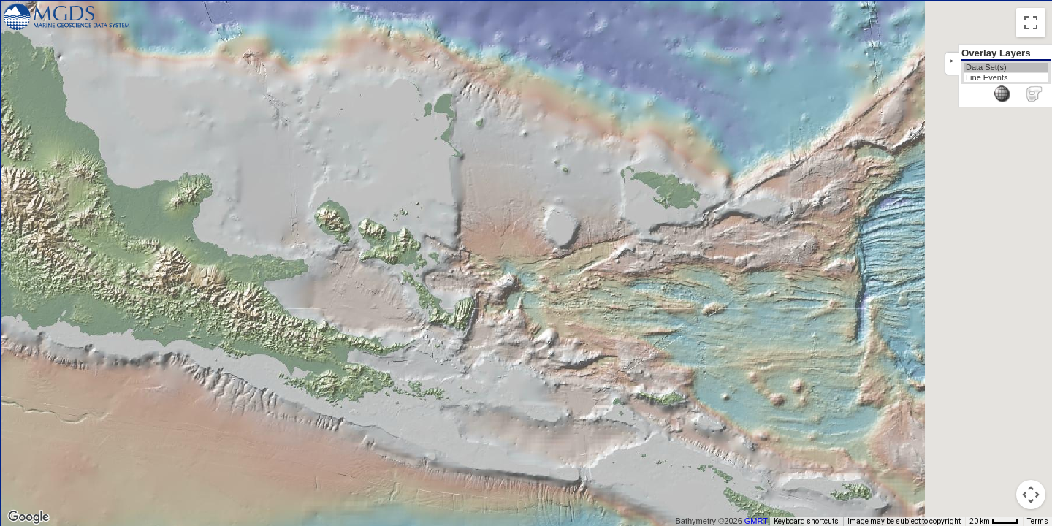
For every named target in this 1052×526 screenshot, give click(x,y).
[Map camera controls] (1030, 494)
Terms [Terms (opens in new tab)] (1037, 521)
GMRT (761, 521)
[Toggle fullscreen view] (1030, 22)
